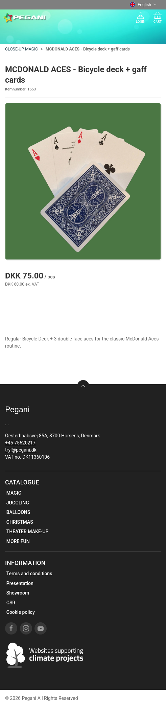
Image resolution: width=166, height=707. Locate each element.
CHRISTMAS (19, 522)
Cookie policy (20, 612)
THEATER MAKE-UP (27, 531)
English (143, 5)
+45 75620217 (20, 442)
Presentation (19, 583)
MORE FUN (18, 541)
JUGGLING (17, 502)
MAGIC (13, 493)
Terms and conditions (29, 573)
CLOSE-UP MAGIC (21, 49)
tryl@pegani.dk (21, 450)
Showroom (17, 593)
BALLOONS (18, 512)
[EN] (25, 17)
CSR (10, 602)
